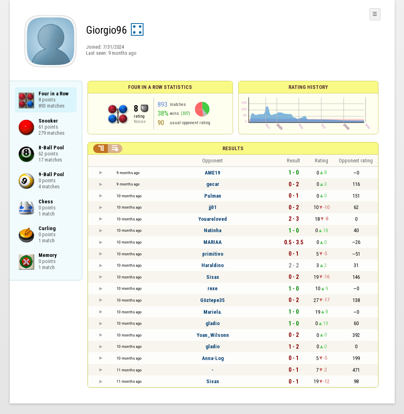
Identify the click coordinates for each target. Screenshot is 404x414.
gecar (212, 184)
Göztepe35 (212, 300)
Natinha (212, 230)
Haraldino (212, 265)
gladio (212, 323)
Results (233, 148)
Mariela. (212, 312)
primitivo (212, 254)
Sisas (212, 277)
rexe (212, 288)
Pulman (212, 196)
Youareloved (212, 219)
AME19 (212, 173)
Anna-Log (213, 358)
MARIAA (212, 242)
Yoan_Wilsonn (213, 335)
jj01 (213, 207)
